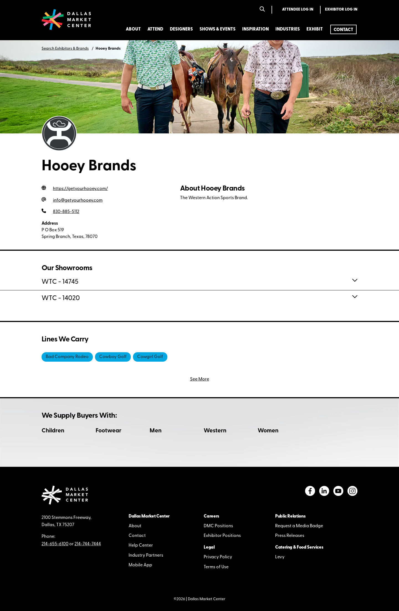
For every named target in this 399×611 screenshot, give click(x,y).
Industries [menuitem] (287, 29)
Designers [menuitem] (181, 29)
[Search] (262, 9)
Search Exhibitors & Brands (65, 49)
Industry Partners (146, 555)
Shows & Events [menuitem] (218, 29)
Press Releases (289, 536)
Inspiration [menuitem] (255, 29)
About (135, 526)
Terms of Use (216, 567)
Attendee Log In (297, 9)
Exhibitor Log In (341, 9)
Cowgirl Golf (150, 357)
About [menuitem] (133, 29)
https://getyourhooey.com (80, 189)
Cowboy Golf (113, 357)
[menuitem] (343, 29)
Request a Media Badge (299, 526)
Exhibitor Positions (222, 536)
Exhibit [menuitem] (314, 29)
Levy (280, 557)
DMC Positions (218, 526)
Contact (137, 536)
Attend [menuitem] (155, 29)
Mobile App (140, 565)
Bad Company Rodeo (67, 357)
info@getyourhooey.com (78, 200)
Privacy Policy (218, 557)
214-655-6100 (55, 544)
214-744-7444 (88, 544)
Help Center (141, 545)
